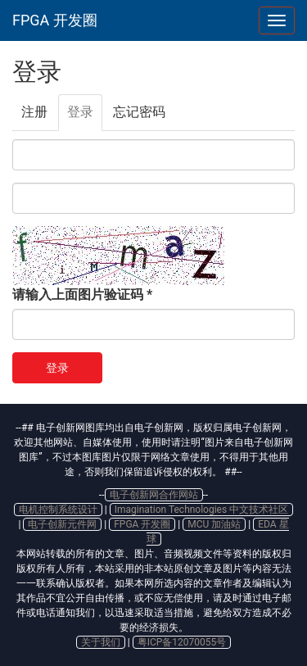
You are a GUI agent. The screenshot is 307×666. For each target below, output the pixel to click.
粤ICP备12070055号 (182, 642)
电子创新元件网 (62, 524)
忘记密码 (139, 112)
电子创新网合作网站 (154, 495)
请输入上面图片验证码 (82, 294)
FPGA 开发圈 (54, 20)
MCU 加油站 (214, 524)
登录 (84, 117)
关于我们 (100, 642)
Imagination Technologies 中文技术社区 (201, 509)
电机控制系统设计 (58, 509)
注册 (34, 112)
